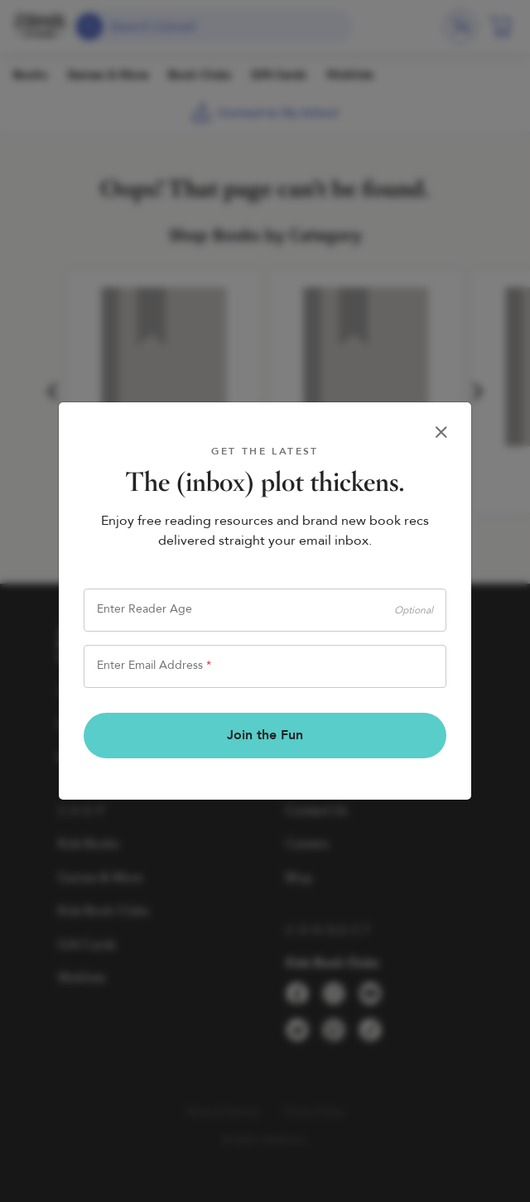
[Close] (441, 432)
